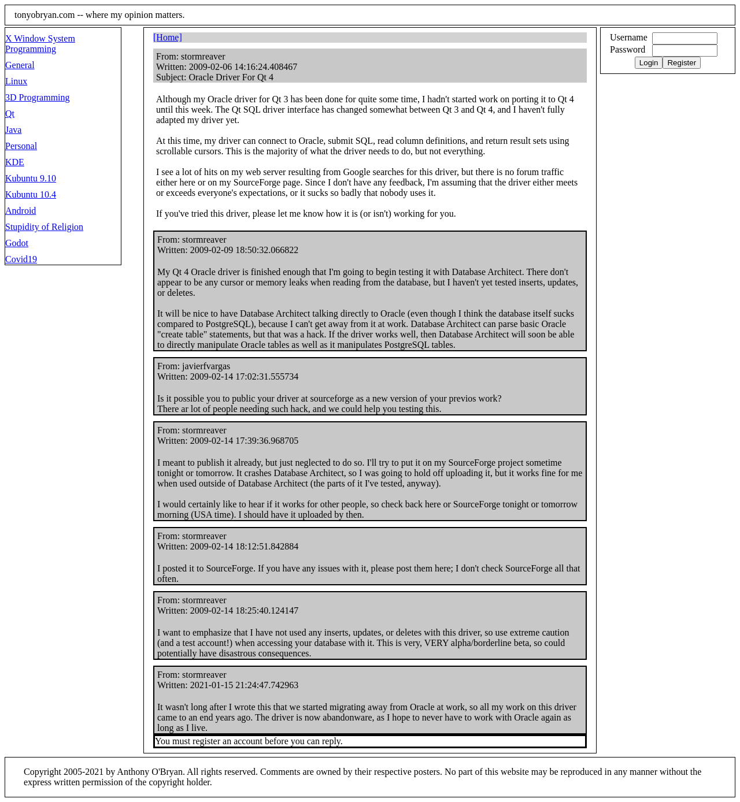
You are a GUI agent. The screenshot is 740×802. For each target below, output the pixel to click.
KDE (14, 162)
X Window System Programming (40, 44)
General (20, 65)
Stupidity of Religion (44, 227)
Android (20, 211)
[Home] (167, 37)
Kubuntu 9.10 (30, 178)
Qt (9, 113)
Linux (16, 81)
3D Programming (37, 97)
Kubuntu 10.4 (30, 194)
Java (13, 130)
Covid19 (21, 259)
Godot (16, 243)
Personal (21, 146)
